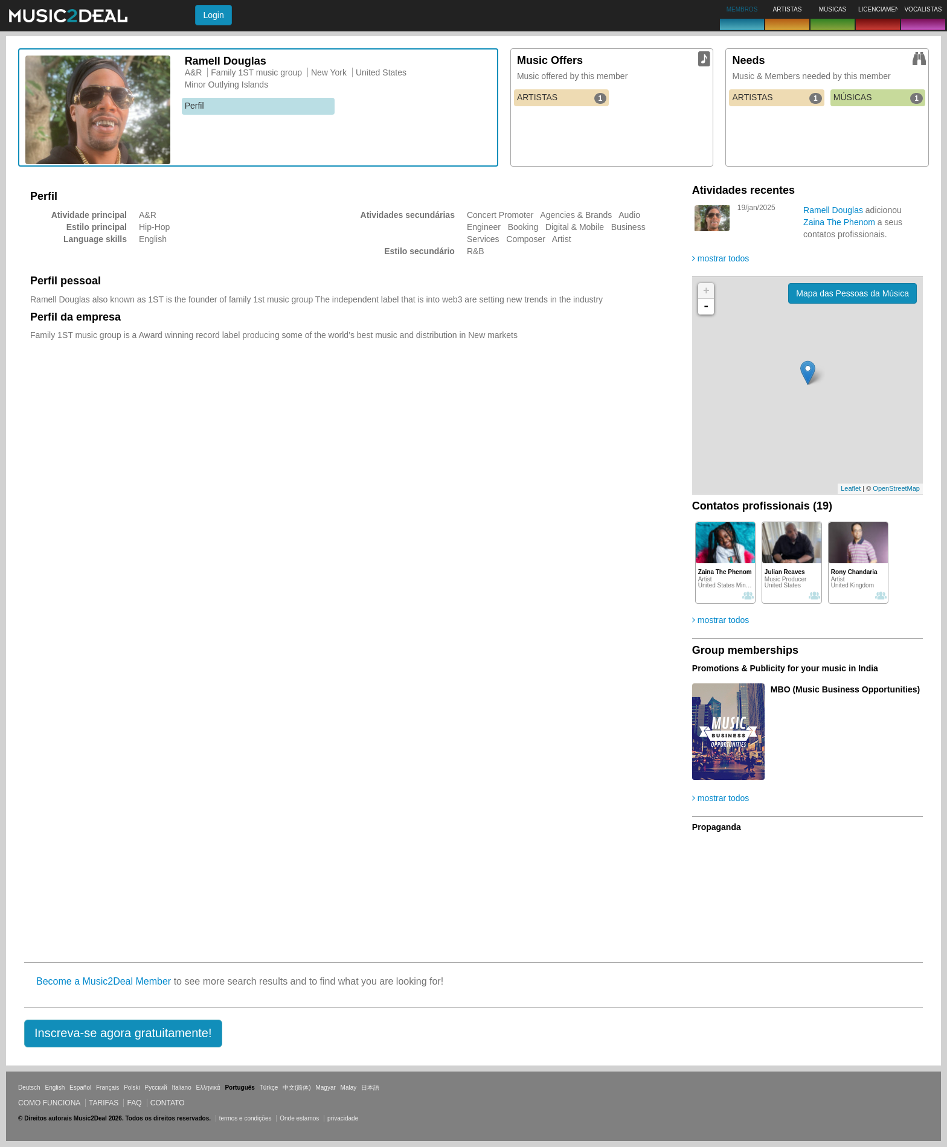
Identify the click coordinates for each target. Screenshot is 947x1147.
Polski (132, 1087)
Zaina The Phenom (840, 222)
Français (107, 1087)
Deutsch (29, 1087)
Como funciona (49, 1103)
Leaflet (851, 488)
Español (80, 1087)
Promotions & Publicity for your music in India (785, 668)
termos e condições (246, 1118)
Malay (349, 1087)
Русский (156, 1087)
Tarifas (103, 1103)
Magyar (325, 1087)
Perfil (194, 105)
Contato (167, 1103)
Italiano (181, 1087)
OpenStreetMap (896, 488)
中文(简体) (297, 1087)
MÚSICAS (878, 98)
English (55, 1087)
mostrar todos (720, 258)
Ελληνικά (208, 1087)
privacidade (342, 1118)
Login (213, 15)
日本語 (370, 1087)
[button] (123, 1033)
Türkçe (269, 1087)
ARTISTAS (561, 98)
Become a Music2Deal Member (103, 981)
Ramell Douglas (834, 210)
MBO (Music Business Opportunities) (845, 689)
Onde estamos (299, 1118)
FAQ (134, 1103)
